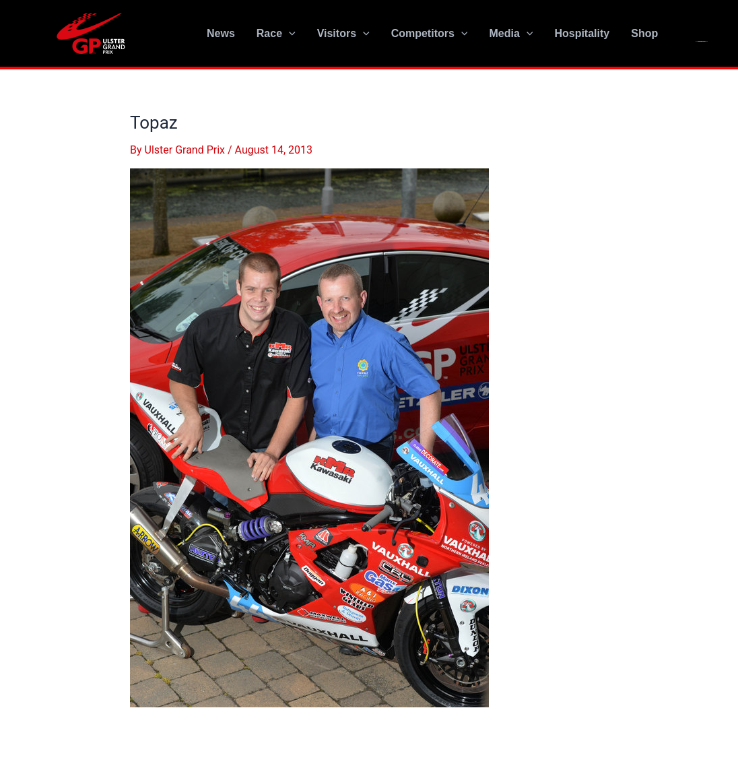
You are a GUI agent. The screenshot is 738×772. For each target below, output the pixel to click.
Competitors (429, 34)
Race (276, 34)
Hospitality (581, 33)
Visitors (343, 34)
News (221, 33)
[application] (289, 34)
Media (511, 34)
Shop (644, 33)
